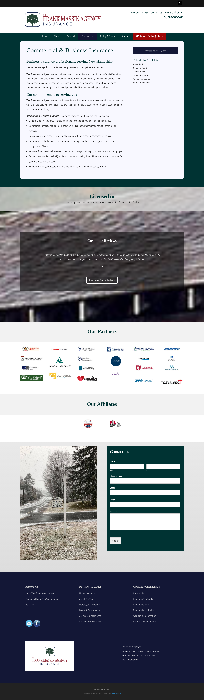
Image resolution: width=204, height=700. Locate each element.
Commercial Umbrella (140, 75)
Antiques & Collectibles (90, 621)
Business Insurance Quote (155, 50)
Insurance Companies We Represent (43, 599)
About (56, 36)
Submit (115, 540)
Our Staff (30, 604)
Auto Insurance (86, 599)
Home (44, 36)
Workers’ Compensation (141, 79)
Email (113, 487)
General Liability (138, 64)
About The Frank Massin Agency (40, 593)
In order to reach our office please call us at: (157, 12)
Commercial (87, 36)
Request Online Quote (151, 36)
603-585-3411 (176, 17)
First (111, 470)
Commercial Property (140, 68)
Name (113, 461)
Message (113, 511)
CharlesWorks (116, 694)
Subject (113, 499)
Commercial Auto (139, 71)
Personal (70, 36)
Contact (126, 36)
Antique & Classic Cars (90, 615)
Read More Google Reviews (102, 280)
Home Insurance (87, 593)
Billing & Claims (107, 36)
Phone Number (116, 476)
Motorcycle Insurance (89, 604)
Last (148, 470)
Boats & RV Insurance (89, 610)
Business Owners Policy (141, 82)
